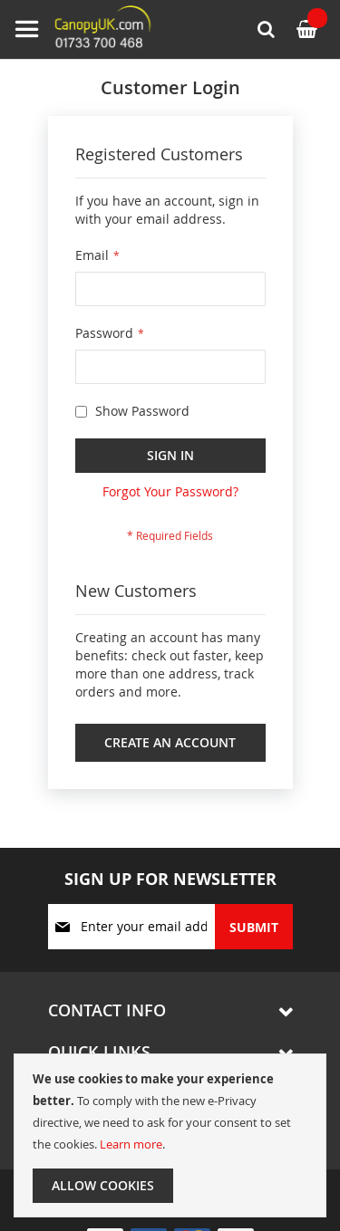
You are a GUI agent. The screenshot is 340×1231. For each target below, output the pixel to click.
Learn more (131, 1144)
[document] (170, 1135)
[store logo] (86, 29)
